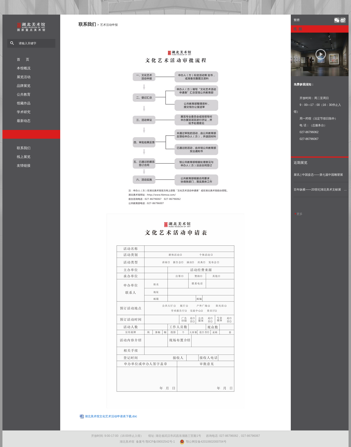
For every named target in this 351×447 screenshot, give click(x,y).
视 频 (297, 29)
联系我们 (87, 24)
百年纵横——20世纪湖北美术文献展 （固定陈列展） (321, 189)
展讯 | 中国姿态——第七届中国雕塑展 (318, 174)
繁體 (297, 20)
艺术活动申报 (109, 25)
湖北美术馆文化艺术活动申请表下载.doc (111, 416)
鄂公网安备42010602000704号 (203, 441)
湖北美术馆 (31, 36)
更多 (298, 214)
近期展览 (300, 162)
